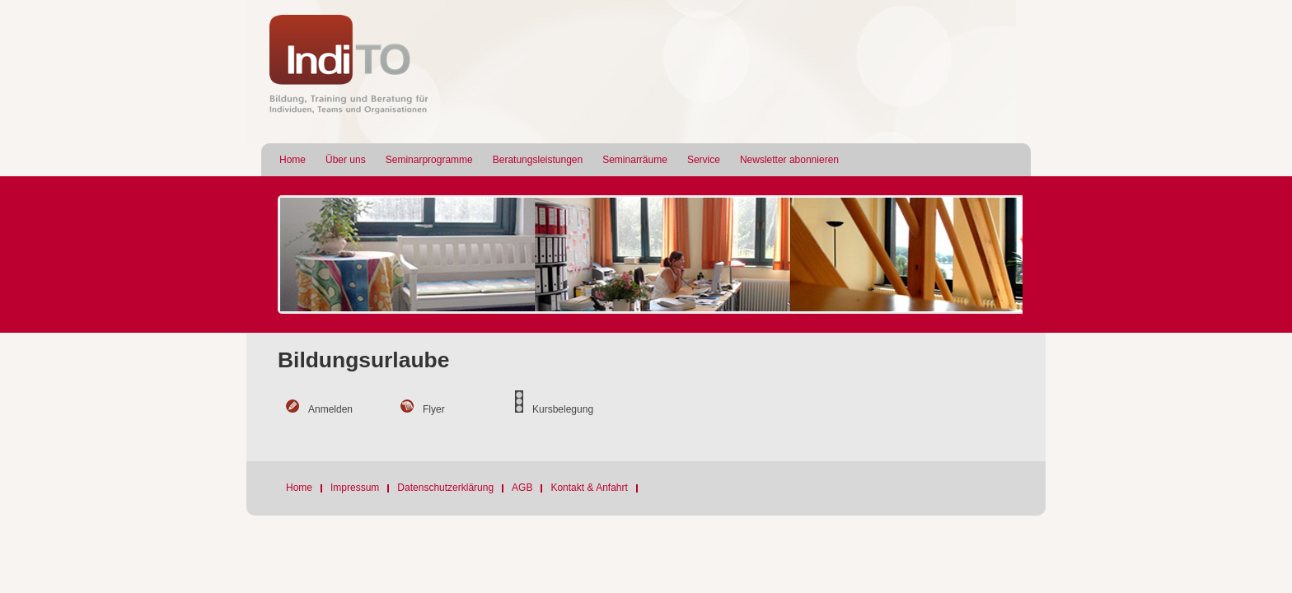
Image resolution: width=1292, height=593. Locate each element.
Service (703, 160)
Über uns (345, 160)
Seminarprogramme (429, 160)
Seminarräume (634, 160)
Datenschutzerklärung (445, 487)
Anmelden (330, 409)
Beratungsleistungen (538, 160)
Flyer (434, 409)
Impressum (354, 487)
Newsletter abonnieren (789, 160)
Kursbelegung (562, 409)
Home (292, 160)
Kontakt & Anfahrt (588, 487)
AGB (522, 487)
